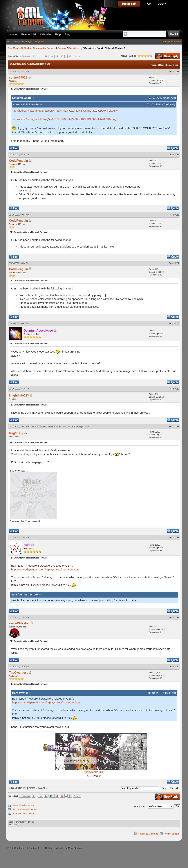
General (61, 48)
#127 (177, 426)
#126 (177, 389)
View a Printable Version (23, 805)
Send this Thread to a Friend (25, 809)
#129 (177, 617)
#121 (177, 71)
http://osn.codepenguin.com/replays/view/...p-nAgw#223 (45, 569)
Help (58, 34)
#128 (177, 537)
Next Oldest (18, 787)
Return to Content (148, 833)
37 (70, 56)
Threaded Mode (157, 65)
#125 (177, 323)
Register (39, 41)
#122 (177, 155)
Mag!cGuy (82, 426)
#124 (177, 263)
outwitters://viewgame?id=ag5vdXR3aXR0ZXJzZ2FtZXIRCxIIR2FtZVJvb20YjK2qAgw (65, 110)
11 (40, 56)
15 (62, 56)
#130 (177, 667)
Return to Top (171, 833)
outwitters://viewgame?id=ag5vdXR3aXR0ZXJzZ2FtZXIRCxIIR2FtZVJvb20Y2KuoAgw (65, 119)
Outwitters (74, 48)
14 (57, 56)
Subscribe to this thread (23, 813)
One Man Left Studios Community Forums (31, 48)
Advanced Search (172, 41)
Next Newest (37, 787)
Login (29, 41)
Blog (67, 34)
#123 (177, 215)
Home (13, 34)
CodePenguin (18, 160)
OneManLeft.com (73, 848)
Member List (28, 34)
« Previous (25, 56)
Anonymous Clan (94, 771)
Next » (77, 56)
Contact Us (51, 848)
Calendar (45, 34)
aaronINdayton (19, 623)
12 (46, 56)
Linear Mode (172, 65)
